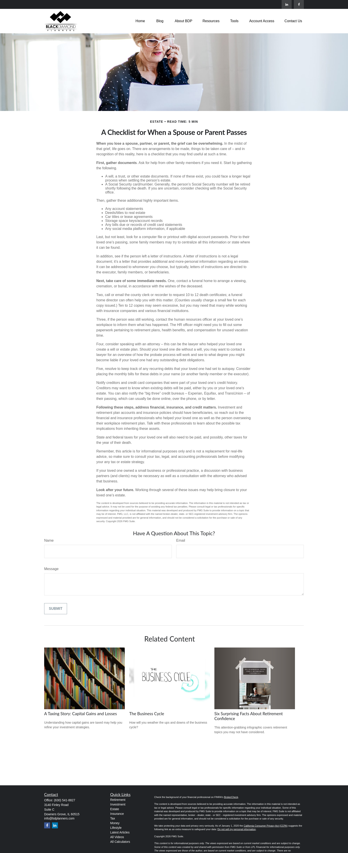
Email (180, 540)
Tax (112, 818)
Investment (117, 804)
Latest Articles (120, 832)
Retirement (117, 800)
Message (51, 569)
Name (49, 540)
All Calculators (120, 841)
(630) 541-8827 (64, 800)
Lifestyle (116, 827)
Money (115, 823)
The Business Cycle (146, 713)
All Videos (117, 837)
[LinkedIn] (287, 4)
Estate (114, 809)
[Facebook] (299, 4)
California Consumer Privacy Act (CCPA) (266, 825)
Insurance (117, 813)
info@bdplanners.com (59, 818)
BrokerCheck (231, 797)
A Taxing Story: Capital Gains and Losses (80, 713)
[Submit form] (55, 608)
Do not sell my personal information (237, 829)
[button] (140, 21)
